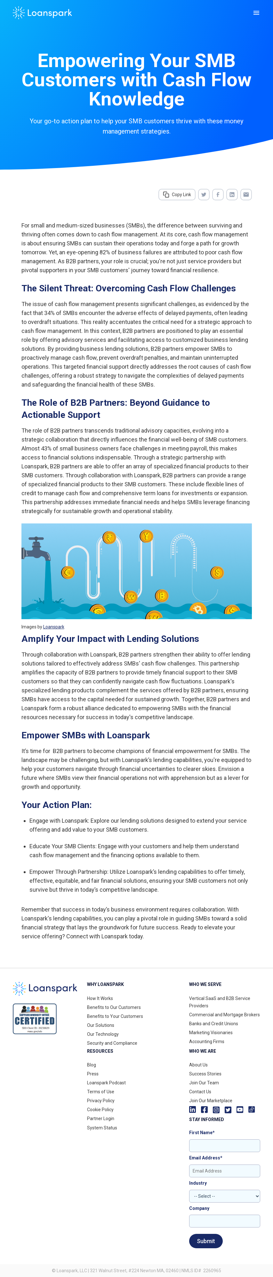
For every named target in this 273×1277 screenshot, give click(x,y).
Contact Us (200, 1091)
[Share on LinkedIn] (232, 194)
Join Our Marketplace (210, 1100)
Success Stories (205, 1073)
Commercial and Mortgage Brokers (224, 1014)
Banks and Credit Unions (213, 1023)
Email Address (205, 1157)
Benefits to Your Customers (115, 1016)
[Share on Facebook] (218, 194)
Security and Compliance (112, 1043)
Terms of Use (100, 1091)
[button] (256, 13)
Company (199, 1208)
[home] (42, 12)
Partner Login (100, 1118)
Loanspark (53, 626)
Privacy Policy (101, 1100)
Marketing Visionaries (211, 1032)
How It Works (100, 998)
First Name (202, 1132)
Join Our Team (204, 1082)
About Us (198, 1064)
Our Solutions (100, 1025)
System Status (102, 1127)
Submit (206, 1241)
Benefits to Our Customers (114, 1007)
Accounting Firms (206, 1041)
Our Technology (103, 1034)
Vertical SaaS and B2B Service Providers (219, 1002)
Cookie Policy (100, 1109)
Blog (91, 1064)
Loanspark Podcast (106, 1082)
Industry (198, 1183)
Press (93, 1073)
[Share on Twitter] (204, 194)
